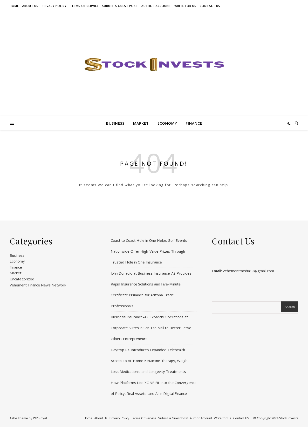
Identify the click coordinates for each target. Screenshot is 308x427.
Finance (194, 123)
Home (14, 6)
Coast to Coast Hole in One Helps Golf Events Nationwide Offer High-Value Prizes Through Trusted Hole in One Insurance (149, 251)
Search (290, 307)
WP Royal (40, 418)
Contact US (210, 6)
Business (115, 123)
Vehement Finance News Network (38, 285)
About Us (30, 6)
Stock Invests (288, 418)
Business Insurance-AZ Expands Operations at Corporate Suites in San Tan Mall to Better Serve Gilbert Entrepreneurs (151, 327)
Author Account (156, 6)
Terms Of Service (84, 6)
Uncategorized (22, 279)
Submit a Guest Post (120, 6)
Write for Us (185, 6)
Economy (167, 123)
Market (141, 123)
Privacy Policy (54, 6)
